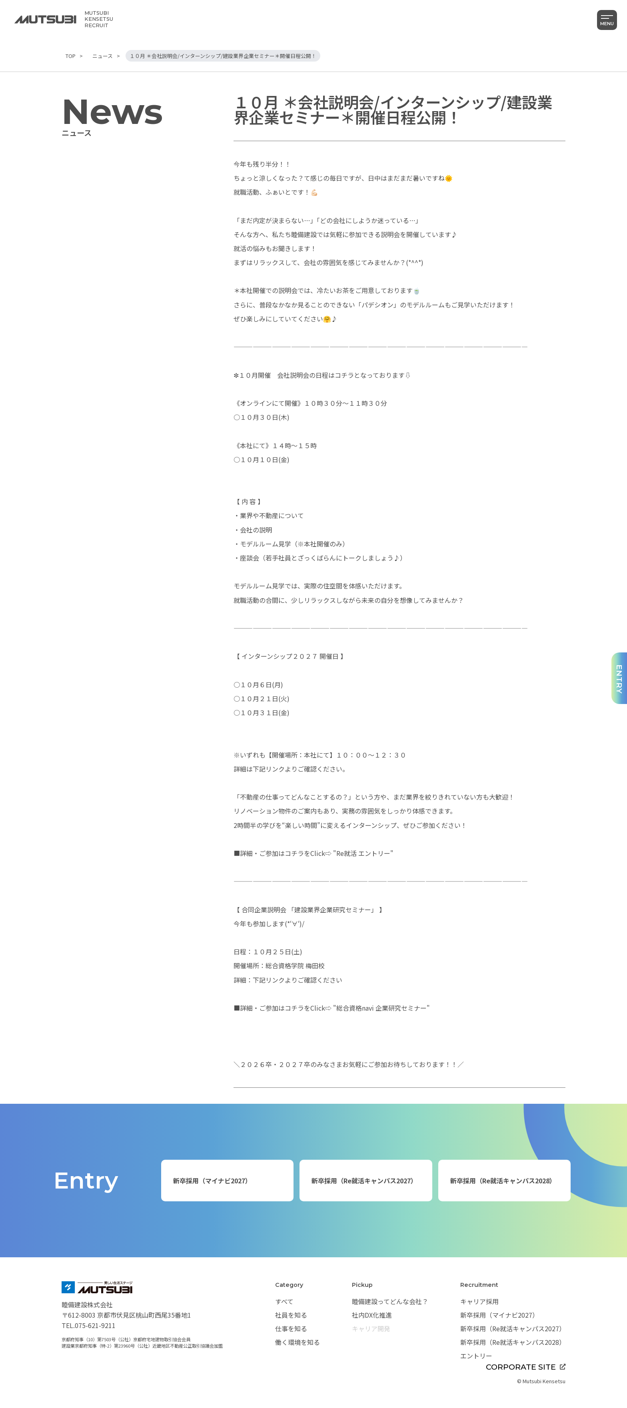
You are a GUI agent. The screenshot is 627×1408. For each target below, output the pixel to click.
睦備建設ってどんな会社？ (390, 1301)
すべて (284, 1301)
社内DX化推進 (372, 1315)
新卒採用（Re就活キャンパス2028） (503, 1180)
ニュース (102, 56)
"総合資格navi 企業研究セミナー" (380, 1008)
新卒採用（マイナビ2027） (212, 1180)
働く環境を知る (297, 1342)
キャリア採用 (479, 1301)
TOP (71, 56)
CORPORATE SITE (525, 1367)
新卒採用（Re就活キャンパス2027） (364, 1180)
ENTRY (619, 679)
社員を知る (291, 1315)
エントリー (476, 1355)
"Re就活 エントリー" (362, 853)
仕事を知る (291, 1328)
